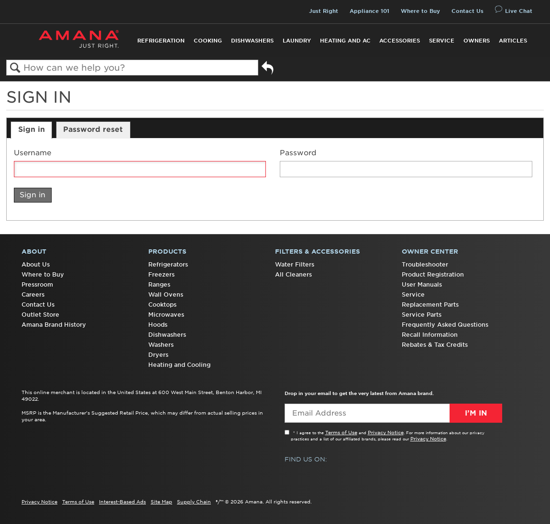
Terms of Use (341, 432)
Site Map (161, 501)
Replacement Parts (430, 304)
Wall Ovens (165, 294)
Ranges (159, 284)
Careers (33, 294)
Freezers (161, 274)
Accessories (399, 40)
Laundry (297, 40)
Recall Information (430, 334)
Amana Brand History (54, 324)
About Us (36, 264)
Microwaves (166, 314)
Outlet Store (40, 314)
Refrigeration (161, 40)
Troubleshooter (425, 264)
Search (15, 68)
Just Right (323, 11)
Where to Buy (420, 11)
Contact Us (467, 11)
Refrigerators (168, 264)
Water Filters (294, 264)
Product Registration (433, 274)
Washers (161, 344)
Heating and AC (345, 40)
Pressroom (37, 284)
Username (32, 153)
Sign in (31, 129)
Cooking (208, 40)
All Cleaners (293, 274)
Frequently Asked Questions (445, 324)
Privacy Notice (386, 432)
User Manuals (422, 284)
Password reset (93, 129)
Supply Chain (194, 501)
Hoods (157, 324)
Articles (513, 40)
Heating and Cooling (179, 364)
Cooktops (162, 304)
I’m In (476, 413)
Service (441, 40)
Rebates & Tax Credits (435, 344)
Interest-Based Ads (122, 501)
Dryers (158, 354)
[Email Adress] (393, 413)
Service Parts (421, 314)
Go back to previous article (268, 69)
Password (298, 153)
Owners (476, 40)
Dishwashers (252, 40)
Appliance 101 (369, 11)
